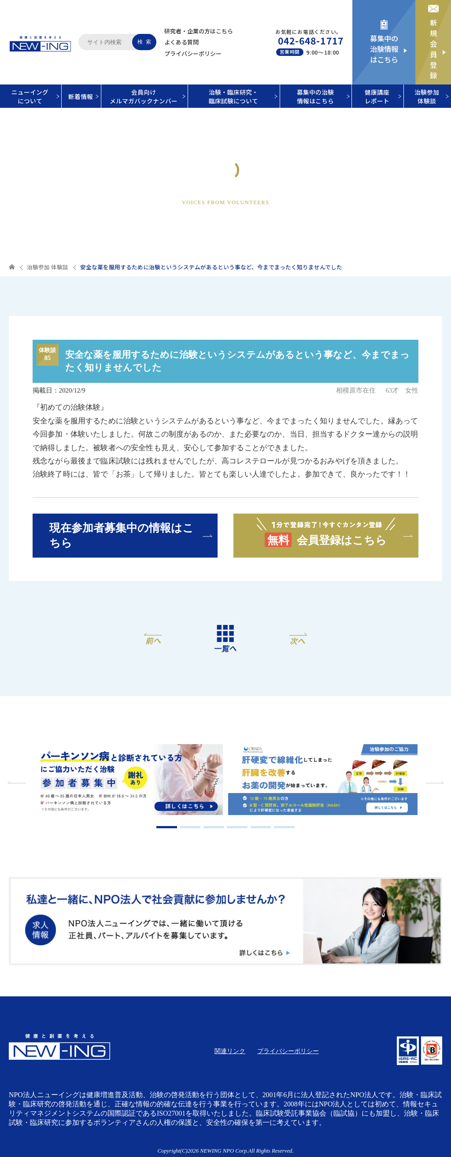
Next (433, 782)
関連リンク (229, 1051)
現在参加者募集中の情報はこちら (121, 535)
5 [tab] (261, 827)
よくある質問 (181, 42)
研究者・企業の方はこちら (198, 31)
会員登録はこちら (326, 531)
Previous (17, 782)
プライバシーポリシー (193, 53)
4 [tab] (237, 827)
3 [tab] (213, 827)
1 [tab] (166, 827)
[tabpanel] (128, 780)
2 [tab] (190, 827)
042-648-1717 (311, 40)
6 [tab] (284, 827)
